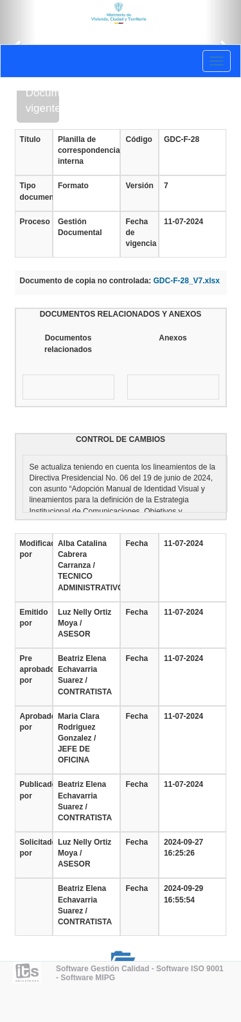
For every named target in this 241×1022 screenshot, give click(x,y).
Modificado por (34, 549)
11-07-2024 (183, 221)
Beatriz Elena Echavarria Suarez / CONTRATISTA (85, 675)
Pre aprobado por (34, 669)
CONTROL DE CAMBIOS (120, 439)
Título (30, 139)
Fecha (136, 543)
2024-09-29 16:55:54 (183, 894)
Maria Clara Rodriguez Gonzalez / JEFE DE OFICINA (79, 738)
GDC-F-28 (181, 139)
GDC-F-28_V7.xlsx (187, 280)
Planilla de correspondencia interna (87, 150)
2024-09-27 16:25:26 (183, 848)
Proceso (34, 221)
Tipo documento (34, 191)
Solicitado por (34, 848)
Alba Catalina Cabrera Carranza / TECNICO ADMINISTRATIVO (87, 565)
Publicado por (34, 790)
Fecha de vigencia (139, 232)
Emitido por (34, 618)
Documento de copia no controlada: (86, 280)
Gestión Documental (80, 227)
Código (138, 139)
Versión (139, 185)
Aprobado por (34, 722)
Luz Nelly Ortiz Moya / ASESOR (84, 623)
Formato (73, 185)
